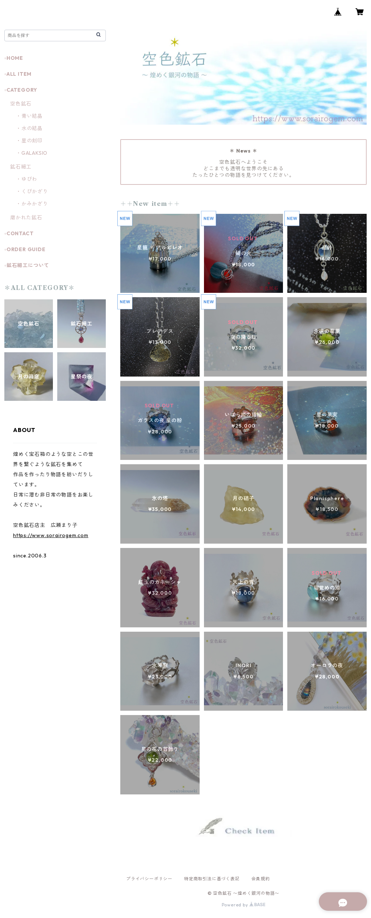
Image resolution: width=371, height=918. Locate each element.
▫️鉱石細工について (26, 265)
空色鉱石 (21, 103)
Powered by (244, 904)
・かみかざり (32, 203)
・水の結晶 (29, 128)
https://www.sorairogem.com (50, 535)
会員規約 (260, 878)
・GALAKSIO (31, 153)
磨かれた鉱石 (26, 217)
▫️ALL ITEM (18, 74)
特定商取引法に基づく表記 (212, 878)
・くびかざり (32, 191)
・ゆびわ (26, 179)
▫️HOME (13, 58)
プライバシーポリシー (149, 878)
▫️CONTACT (18, 233)
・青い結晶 (29, 116)
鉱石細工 (21, 166)
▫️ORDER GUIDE (25, 249)
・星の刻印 (29, 140)
